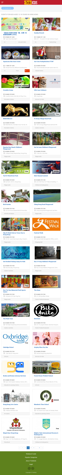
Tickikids (34, 472)
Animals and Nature (8, 214)
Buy (27, 70)
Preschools (6, 442)
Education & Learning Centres (10, 385)
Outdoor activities (38, 128)
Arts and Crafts (21, 42)
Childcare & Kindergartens (40, 185)
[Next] (42, 447)
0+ (3, 42)
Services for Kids (38, 99)
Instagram (32, 468)
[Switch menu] (2, 2)
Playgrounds (6, 157)
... (36, 447)
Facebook (29, 468)
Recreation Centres (8, 99)
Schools (5, 356)
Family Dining (51, 42)
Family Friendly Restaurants (41, 299)
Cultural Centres (38, 71)
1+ (3, 71)
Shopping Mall (37, 242)
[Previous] (19, 447)
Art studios (6, 414)
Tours (16, 71)
